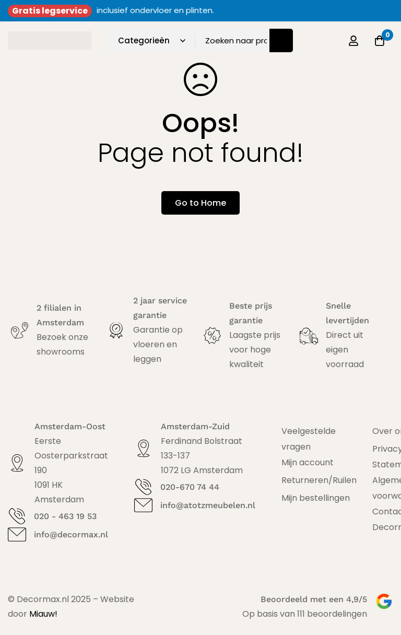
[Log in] (353, 40)
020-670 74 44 (189, 487)
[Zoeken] (281, 40)
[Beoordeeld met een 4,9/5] (384, 601)
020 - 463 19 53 (65, 516)
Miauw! (43, 614)
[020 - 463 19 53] (17, 516)
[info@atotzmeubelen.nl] (143, 505)
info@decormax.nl (71, 534)
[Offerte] (380, 40)
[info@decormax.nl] (17, 534)
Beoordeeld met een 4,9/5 (314, 599)
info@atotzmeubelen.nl (207, 505)
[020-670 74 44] (143, 487)
